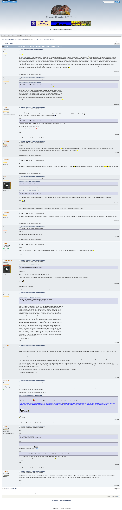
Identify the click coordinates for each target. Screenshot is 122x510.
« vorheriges (112, 41)
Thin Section (8, 177)
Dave (6, 243)
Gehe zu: (108, 496)
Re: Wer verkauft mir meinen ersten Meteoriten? (33, 77)
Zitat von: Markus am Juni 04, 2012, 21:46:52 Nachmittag (30, 82)
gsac (5, 78)
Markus (6, 50)
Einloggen (5, 1)
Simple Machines (67, 504)
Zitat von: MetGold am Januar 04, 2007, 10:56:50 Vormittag (30, 395)
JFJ (5, 107)
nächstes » (118, 41)
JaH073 (33, 39)
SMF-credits (55, 504)
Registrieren (13, 1)
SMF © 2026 (60, 504)
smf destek (63, 506)
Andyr (6, 471)
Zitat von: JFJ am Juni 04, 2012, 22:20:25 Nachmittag (29, 181)
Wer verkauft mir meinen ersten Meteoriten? (32, 49)
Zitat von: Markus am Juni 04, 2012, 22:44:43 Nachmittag (30, 297)
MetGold (7, 381)
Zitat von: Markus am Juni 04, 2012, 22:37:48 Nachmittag (30, 264)
